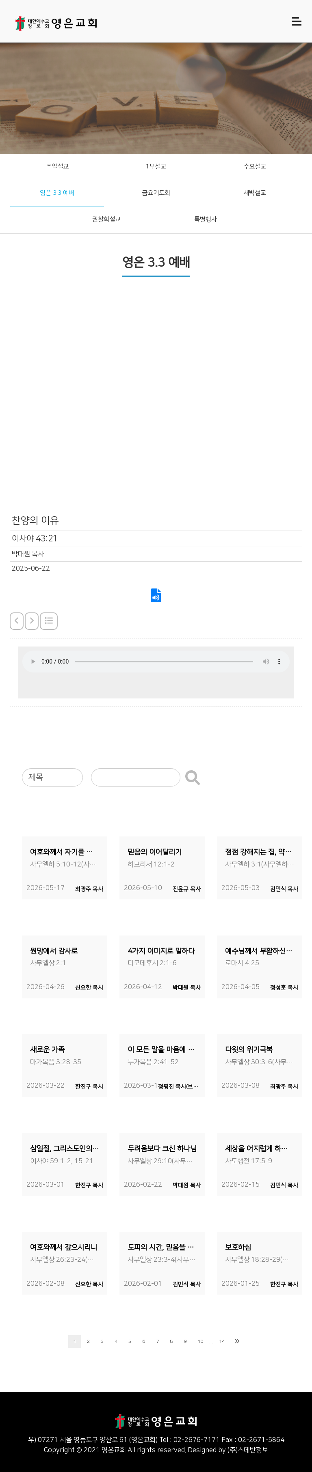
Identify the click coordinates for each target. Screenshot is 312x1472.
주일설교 (57, 166)
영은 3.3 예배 (57, 193)
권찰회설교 (106, 219)
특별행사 (205, 219)
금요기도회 (156, 193)
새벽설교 (254, 193)
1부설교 (155, 166)
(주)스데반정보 (248, 1450)
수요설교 (254, 166)
